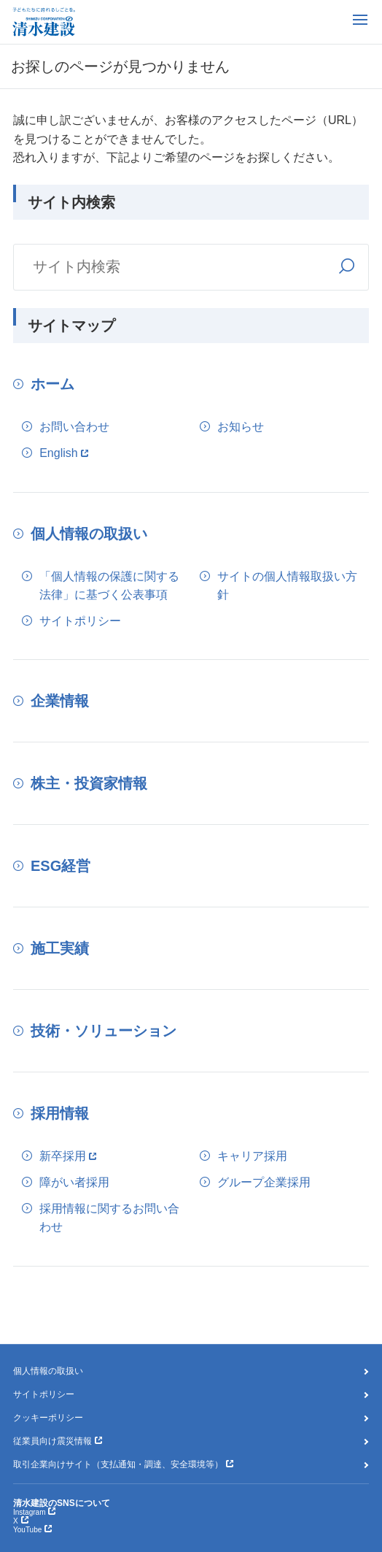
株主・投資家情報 (89, 783)
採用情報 (60, 1113)
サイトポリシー (80, 621)
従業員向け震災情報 (52, 1441)
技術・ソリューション (103, 1031)
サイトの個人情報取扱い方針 (287, 586)
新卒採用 (62, 1156)
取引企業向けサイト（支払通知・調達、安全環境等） (118, 1464)
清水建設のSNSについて (61, 1503)
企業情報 (60, 701)
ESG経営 (60, 866)
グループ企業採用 (264, 1182)
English (58, 453)
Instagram (29, 1512)
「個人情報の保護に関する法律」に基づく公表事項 (109, 586)
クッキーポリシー (48, 1418)
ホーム (52, 384)
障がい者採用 (74, 1182)
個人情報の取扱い (89, 534)
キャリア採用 (252, 1156)
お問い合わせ (74, 426)
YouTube (27, 1530)
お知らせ (240, 426)
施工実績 (60, 948)
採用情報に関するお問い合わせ (109, 1218)
